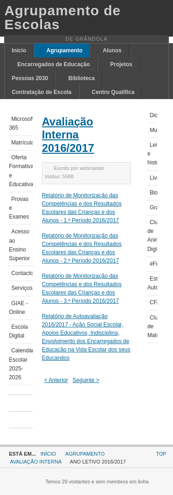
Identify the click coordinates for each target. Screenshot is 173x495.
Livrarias (153, 178)
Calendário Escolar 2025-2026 (20, 364)
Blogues (153, 192)
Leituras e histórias (152, 154)
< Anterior (56, 380)
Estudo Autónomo (152, 283)
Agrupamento (85, 454)
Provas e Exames (19, 208)
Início (48, 454)
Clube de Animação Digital (152, 235)
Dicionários (153, 115)
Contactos (21, 273)
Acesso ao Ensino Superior (19, 245)
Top (161, 454)
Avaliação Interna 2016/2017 (68, 135)
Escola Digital (18, 331)
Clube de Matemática (152, 326)
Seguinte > (85, 380)
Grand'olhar (153, 207)
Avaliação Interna (35, 461)
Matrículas (21, 142)
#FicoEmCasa (153, 264)
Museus (153, 130)
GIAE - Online (18, 307)
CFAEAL (153, 302)
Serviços (21, 288)
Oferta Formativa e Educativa (20, 171)
